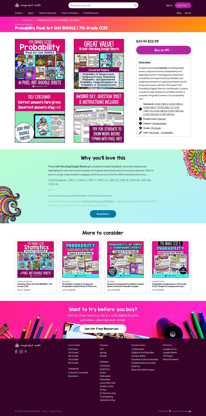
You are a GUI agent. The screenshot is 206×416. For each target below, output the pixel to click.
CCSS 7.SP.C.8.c (167, 114)
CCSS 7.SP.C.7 (150, 107)
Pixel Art (161, 118)
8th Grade (73, 362)
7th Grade (156, 128)
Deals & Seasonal (48, 12)
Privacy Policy (55, 411)
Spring (103, 352)
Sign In (169, 5)
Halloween (105, 375)
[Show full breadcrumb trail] (16, 20)
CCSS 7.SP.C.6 (176, 103)
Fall (101, 349)
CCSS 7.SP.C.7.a (165, 107)
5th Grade (73, 352)
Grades (19, 12)
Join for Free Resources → (103, 328)
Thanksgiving (106, 396)
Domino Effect (138, 355)
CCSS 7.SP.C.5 (161, 103)
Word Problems (171, 359)
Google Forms (170, 349)
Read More (103, 213)
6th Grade (73, 355)
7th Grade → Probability (161, 132)
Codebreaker (137, 349)
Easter (103, 372)
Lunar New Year (107, 382)
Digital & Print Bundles (142, 352)
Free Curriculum (71, 12)
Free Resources (90, 12)
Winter (103, 355)
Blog (179, 12)
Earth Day (105, 369)
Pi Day (103, 389)
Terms (44, 411)
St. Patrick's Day (108, 393)
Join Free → (183, 5)
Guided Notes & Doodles (143, 362)
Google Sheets (159, 123)
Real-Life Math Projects (143, 369)
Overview (73, 349)
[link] (59, 20)
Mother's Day (106, 386)
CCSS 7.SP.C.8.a (175, 110)
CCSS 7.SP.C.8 (160, 110)
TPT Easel (168, 355)
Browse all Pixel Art (23, 24)
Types (32, 12)
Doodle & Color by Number (144, 359)
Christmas (105, 365)
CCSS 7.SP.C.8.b (151, 114)
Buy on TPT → (164, 50)
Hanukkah (105, 379)
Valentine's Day (107, 400)
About (188, 12)
